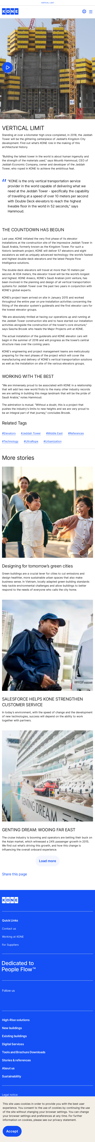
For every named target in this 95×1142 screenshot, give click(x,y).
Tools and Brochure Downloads (23, 1052)
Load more (47, 861)
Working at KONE (13, 936)
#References (76, 433)
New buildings (12, 1028)
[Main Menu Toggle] (90, 11)
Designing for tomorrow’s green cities (37, 565)
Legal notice (10, 1094)
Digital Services (13, 1044)
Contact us (9, 928)
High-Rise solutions (15, 1020)
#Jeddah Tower (31, 433)
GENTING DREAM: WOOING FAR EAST (38, 829)
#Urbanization (52, 441)
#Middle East (54, 433)
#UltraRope (31, 441)
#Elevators (9, 433)
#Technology (10, 441)
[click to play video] (7, 67)
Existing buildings (14, 1036)
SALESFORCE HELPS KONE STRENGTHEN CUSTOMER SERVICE (42, 702)
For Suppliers (10, 944)
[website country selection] (84, 11)
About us (8, 1068)
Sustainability (11, 1076)
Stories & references (16, 1060)
